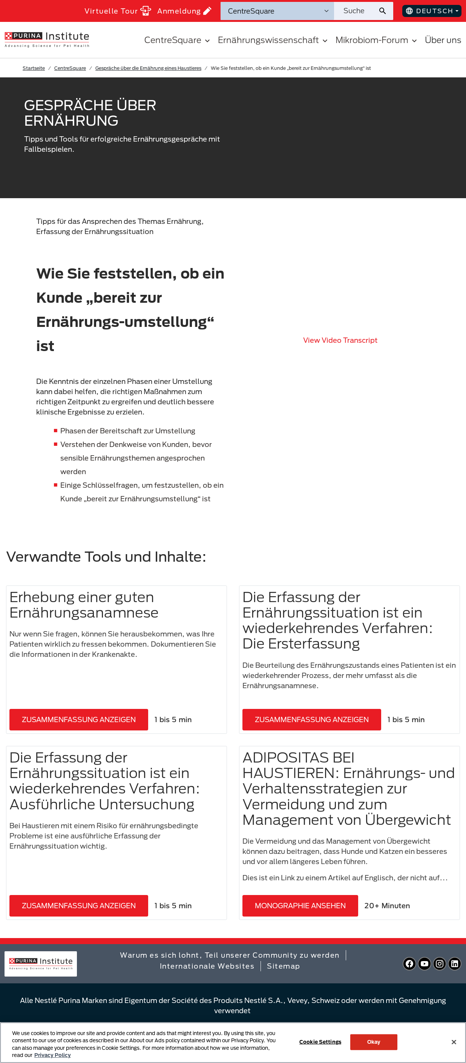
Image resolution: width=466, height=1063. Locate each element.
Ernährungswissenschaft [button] (274, 40)
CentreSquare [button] (178, 40)
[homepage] (47, 39)
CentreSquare (70, 68)
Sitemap (283, 966)
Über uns (443, 40)
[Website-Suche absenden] (385, 11)
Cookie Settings (320, 1042)
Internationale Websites (207, 966)
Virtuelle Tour (117, 11)
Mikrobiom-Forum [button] (377, 40)
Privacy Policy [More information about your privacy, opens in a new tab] (52, 1055)
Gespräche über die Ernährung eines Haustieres (148, 68)
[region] (233, 1042)
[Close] (454, 1042)
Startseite (34, 68)
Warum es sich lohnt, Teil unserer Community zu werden (230, 955)
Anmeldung (184, 10)
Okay (374, 1042)
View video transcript (340, 340)
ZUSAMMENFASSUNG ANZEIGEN (79, 719)
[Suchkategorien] (277, 11)
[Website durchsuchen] (356, 11)
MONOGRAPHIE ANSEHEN (300, 905)
